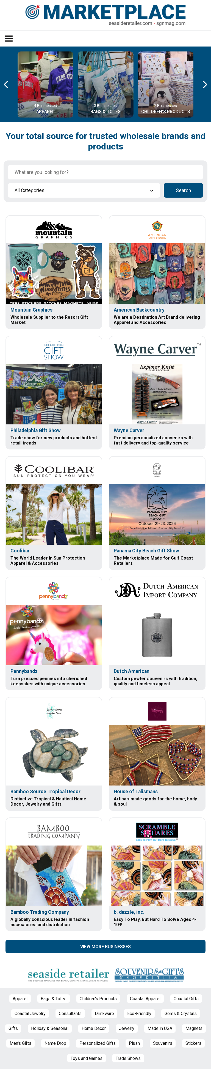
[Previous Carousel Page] (6, 84)
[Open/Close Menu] (8, 38)
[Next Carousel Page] (204, 84)
